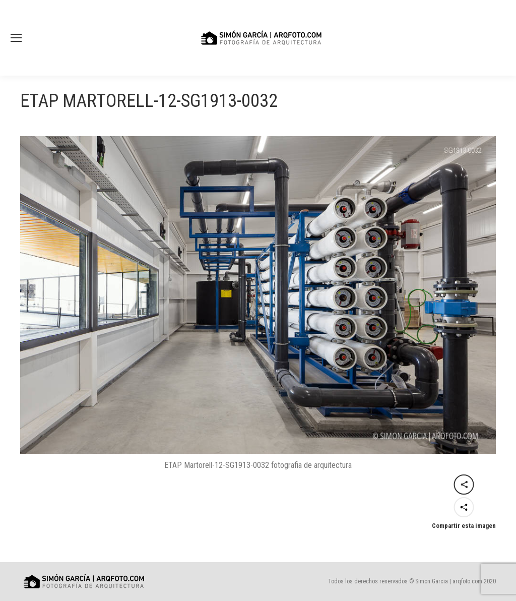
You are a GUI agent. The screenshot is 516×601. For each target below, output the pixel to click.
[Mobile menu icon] (16, 38)
